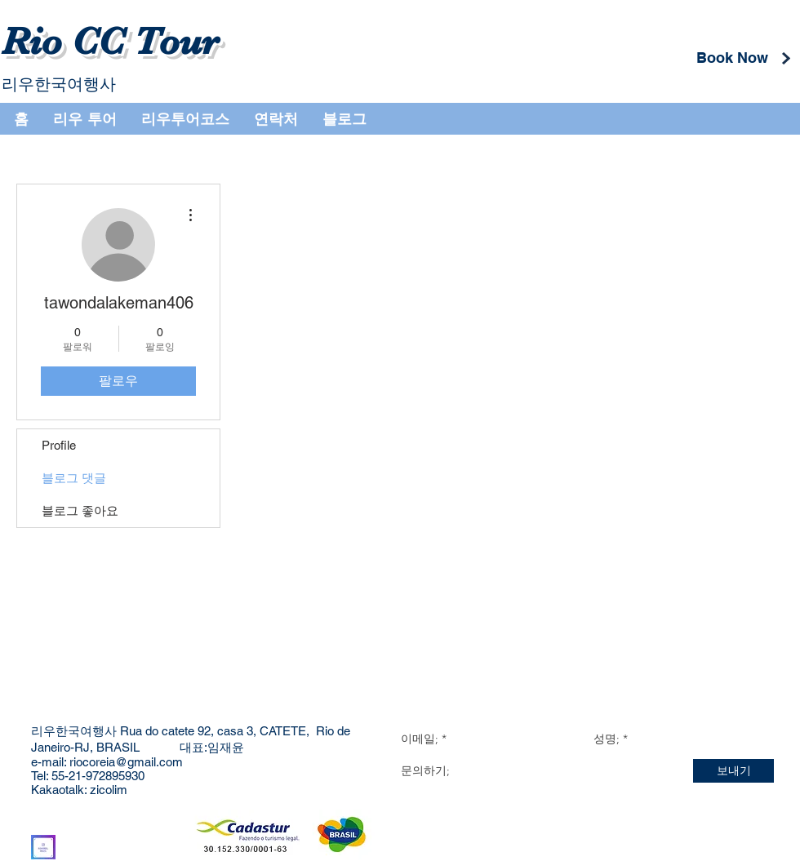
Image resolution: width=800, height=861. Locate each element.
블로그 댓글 (74, 478)
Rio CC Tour (110, 42)
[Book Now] (732, 57)
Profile (59, 445)
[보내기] (733, 771)
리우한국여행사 (59, 84)
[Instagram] (43, 847)
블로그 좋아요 (80, 510)
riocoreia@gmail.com (126, 762)
